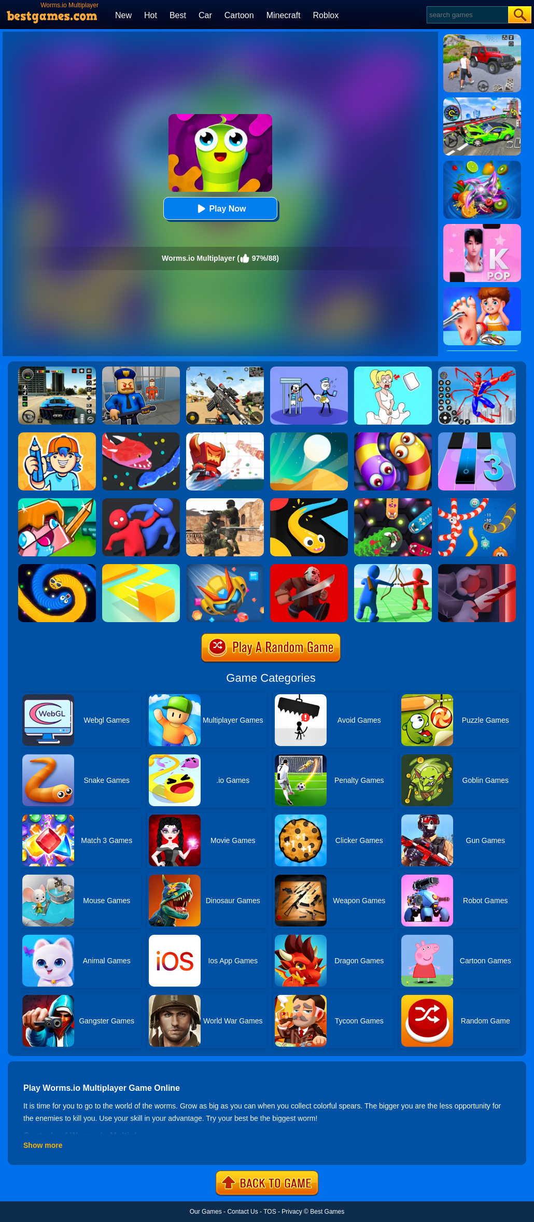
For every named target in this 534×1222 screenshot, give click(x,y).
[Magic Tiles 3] (477, 436)
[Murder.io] (309, 567)
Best (178, 15)
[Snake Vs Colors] (309, 501)
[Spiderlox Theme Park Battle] (477, 370)
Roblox (326, 15)
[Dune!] (309, 436)
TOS (269, 1211)
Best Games (327, 1211)
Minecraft (283, 15)
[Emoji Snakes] (57, 567)
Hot (150, 15)
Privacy (292, 1211)
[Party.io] (141, 501)
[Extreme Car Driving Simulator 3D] (57, 370)
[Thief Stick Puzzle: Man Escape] (309, 370)
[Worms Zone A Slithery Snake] (393, 436)
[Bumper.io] (225, 567)
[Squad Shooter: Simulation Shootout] (225, 370)
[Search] (467, 14)
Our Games (206, 1211)
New (123, 15)
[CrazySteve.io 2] (57, 501)
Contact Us (242, 1211)
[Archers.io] (393, 567)
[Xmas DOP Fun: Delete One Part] (393, 370)
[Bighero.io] (225, 436)
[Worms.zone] (477, 501)
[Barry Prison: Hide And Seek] (141, 370)
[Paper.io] (141, 567)
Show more (42, 1145)
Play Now (220, 208)
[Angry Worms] (393, 501)
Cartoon (239, 15)
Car (205, 15)
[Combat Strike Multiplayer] (225, 501)
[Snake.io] (141, 436)
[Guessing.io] (57, 436)
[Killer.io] (477, 567)
